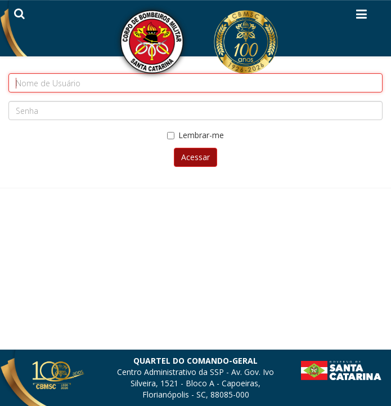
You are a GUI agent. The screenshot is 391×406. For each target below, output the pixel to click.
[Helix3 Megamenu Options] (361, 16)
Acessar (195, 157)
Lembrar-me (195, 135)
